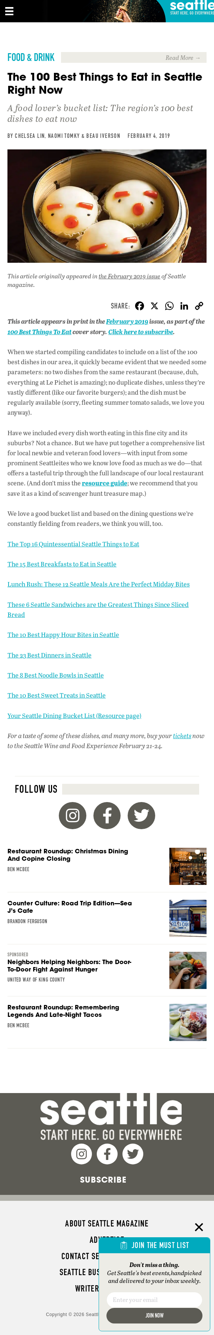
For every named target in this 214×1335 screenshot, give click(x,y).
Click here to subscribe (140, 331)
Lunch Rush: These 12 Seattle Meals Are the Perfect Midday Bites (98, 584)
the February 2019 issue (129, 276)
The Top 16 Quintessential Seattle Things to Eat (73, 544)
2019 (141, 321)
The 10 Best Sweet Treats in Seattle (56, 695)
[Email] (154, 1300)
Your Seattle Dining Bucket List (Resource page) (74, 715)
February (120, 321)
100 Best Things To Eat (39, 331)
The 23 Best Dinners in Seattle (49, 655)
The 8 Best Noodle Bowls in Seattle (55, 675)
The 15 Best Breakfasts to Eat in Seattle (61, 564)
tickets (182, 735)
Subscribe (103, 1179)
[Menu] (9, 11)
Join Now (154, 1315)
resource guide (104, 482)
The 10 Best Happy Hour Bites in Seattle (63, 634)
